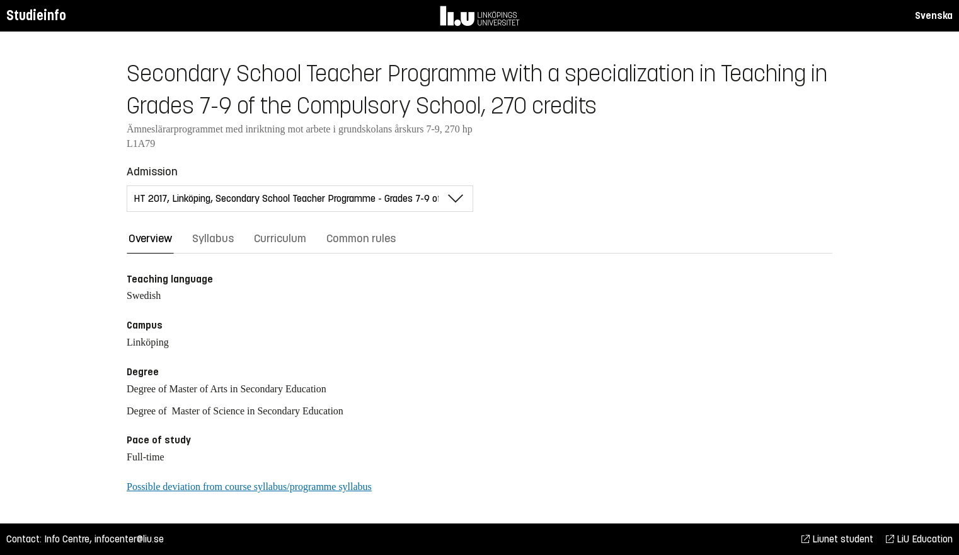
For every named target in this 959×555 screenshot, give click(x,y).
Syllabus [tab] (213, 238)
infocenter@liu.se (129, 539)
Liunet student (837, 539)
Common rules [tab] (361, 238)
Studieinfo (36, 15)
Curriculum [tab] (280, 238)
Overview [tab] (150, 238)
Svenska (934, 15)
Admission (152, 171)
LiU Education (919, 539)
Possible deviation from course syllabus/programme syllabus (249, 486)
